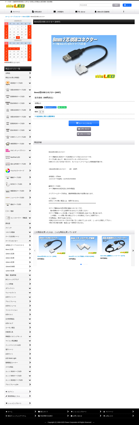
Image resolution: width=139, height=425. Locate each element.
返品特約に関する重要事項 (45, 116)
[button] (124, 12)
